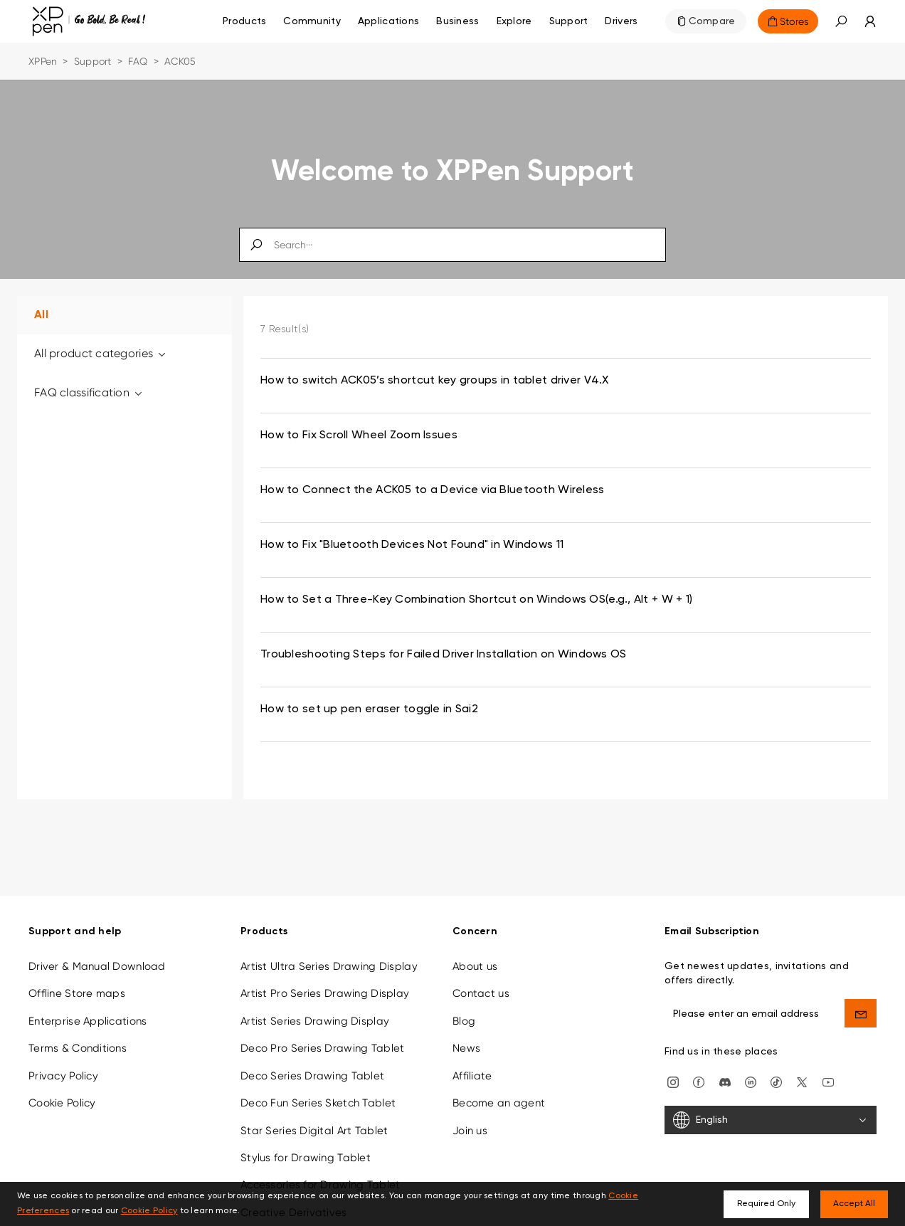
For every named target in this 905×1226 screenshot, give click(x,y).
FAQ (138, 61)
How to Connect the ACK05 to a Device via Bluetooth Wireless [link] (432, 490)
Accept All (854, 1204)
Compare (712, 21)
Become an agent (498, 1085)
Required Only (766, 1204)
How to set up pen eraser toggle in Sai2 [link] (369, 709)
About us (474, 948)
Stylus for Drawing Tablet (305, 1139)
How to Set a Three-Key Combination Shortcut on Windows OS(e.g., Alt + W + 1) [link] (476, 600)
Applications (388, 21)
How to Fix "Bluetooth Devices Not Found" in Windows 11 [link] (411, 545)
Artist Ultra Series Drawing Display (329, 948)
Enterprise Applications (87, 1003)
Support (93, 61)
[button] (841, 21)
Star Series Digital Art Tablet (314, 1112)
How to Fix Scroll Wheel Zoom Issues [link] (358, 435)
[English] (771, 1103)
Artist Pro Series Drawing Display (324, 976)
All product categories (101, 353)
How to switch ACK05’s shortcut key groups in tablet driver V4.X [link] (434, 380)
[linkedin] (750, 1063)
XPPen (42, 61)
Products (244, 21)
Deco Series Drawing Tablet (312, 1058)
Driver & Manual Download (97, 948)
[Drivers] (621, 21)
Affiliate (472, 1058)
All (41, 315)
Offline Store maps (76, 976)
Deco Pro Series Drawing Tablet (322, 1031)
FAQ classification (89, 392)
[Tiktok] (776, 1063)
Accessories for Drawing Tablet (320, 1167)
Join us (469, 1112)
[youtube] (828, 1063)
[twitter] (801, 1063)
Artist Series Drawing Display (314, 1003)
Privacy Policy (63, 1058)
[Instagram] (673, 1063)
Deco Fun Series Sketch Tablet (318, 1085)
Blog (463, 1003)
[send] (861, 995)
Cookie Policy (62, 1085)
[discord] (725, 1063)
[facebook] (698, 1063)
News (466, 1031)
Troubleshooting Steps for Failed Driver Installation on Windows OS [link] (443, 654)
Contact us (480, 976)
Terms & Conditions (77, 1031)
